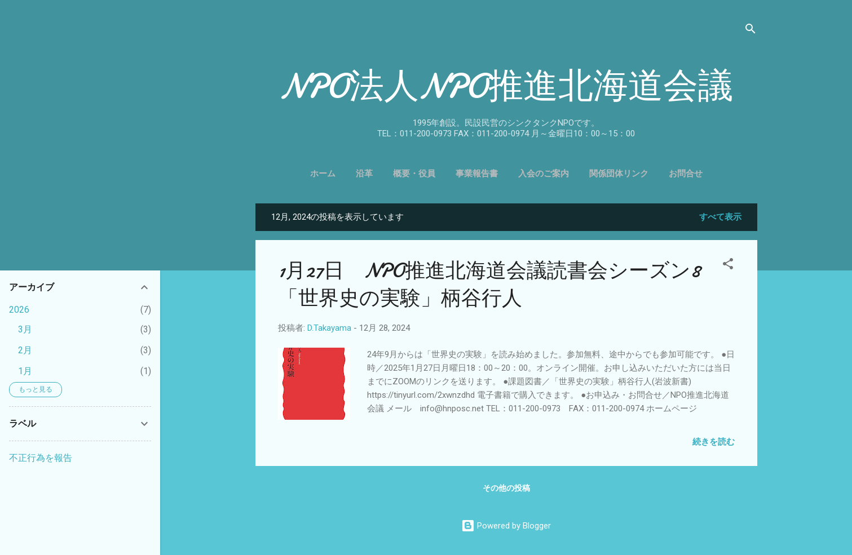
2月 (25, 350)
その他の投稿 (506, 487)
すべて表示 (720, 217)
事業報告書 (477, 173)
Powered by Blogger (506, 526)
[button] (728, 265)
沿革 (364, 173)
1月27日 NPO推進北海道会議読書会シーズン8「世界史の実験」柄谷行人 (489, 284)
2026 (19, 309)
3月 (25, 329)
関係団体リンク (618, 173)
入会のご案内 (543, 173)
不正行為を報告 (40, 457)
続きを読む (713, 442)
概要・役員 (414, 173)
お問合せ (686, 173)
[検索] (750, 31)
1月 (25, 371)
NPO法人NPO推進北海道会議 (506, 86)
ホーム (322, 173)
